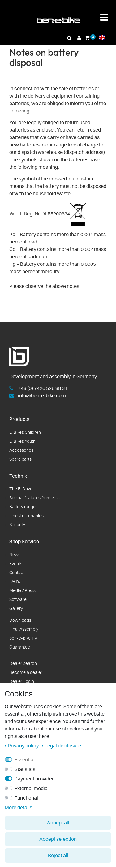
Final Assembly (23, 629)
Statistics (25, 769)
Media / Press (22, 591)
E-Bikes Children (25, 432)
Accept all (58, 822)
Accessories (21, 450)
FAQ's (14, 582)
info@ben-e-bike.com (42, 395)
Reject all (58, 855)
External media (31, 788)
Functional (26, 798)
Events (15, 564)
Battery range (22, 507)
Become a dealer (25, 672)
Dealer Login (21, 681)
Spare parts (20, 459)
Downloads (20, 620)
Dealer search (23, 664)
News (14, 555)
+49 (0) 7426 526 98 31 (42, 388)
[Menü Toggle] (104, 17)
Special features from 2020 (35, 498)
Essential (25, 759)
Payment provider (34, 778)
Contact (16, 573)
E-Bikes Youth (22, 441)
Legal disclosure (61, 745)
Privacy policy (22, 745)
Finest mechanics (26, 516)
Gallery (16, 609)
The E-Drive (20, 489)
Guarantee (19, 647)
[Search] (69, 38)
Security (17, 525)
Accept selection (58, 839)
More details (18, 807)
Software (18, 600)
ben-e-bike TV (23, 638)
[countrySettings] (102, 37)
